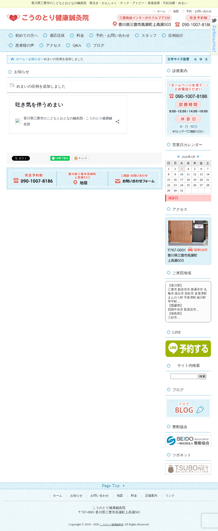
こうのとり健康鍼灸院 (111, 524)
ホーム (161, 11)
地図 (176, 11)
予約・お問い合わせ (199, 11)
